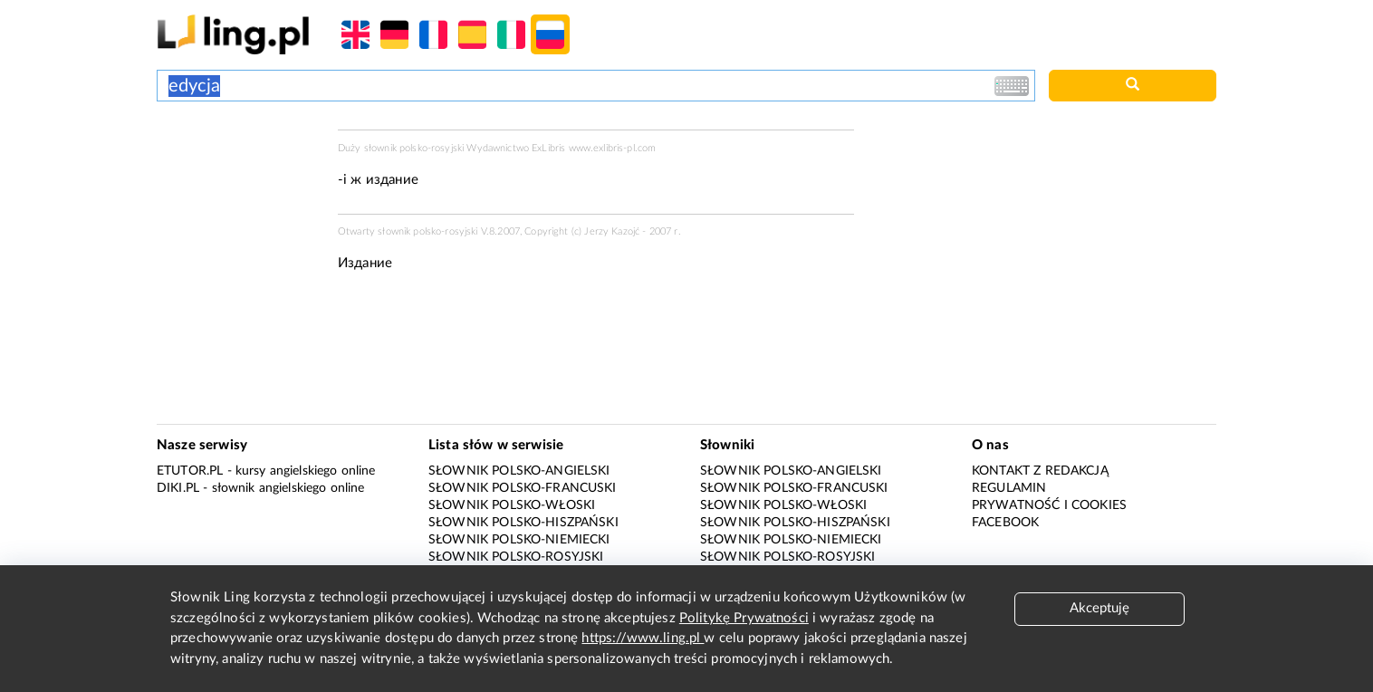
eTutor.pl (190, 471)
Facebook (1005, 522)
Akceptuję (1099, 608)
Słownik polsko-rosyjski (515, 557)
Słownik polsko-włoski (511, 505)
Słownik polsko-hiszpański (523, 522)
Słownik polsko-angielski (519, 471)
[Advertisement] (238, 197)
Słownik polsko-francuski (522, 488)
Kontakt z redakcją (1040, 471)
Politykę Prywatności (744, 618)
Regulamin (1009, 488)
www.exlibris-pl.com (613, 148)
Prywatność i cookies (1049, 505)
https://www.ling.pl (642, 638)
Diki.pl (178, 488)
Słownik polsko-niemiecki (519, 539)
